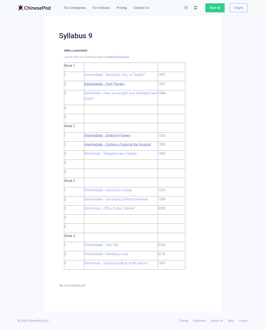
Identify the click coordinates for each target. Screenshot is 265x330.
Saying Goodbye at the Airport (125, 263)
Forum (243, 320)
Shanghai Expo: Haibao (120, 153)
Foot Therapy (115, 84)
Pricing (183, 320)
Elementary (92, 93)
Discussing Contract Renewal (127, 199)
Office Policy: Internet (119, 208)
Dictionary (199, 320)
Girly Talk (112, 245)
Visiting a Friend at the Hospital (128, 144)
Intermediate (93, 75)
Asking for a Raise (119, 190)
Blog (231, 320)
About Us (217, 320)
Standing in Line (117, 254)
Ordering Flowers (118, 135)
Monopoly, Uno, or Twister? (125, 75)
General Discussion (117, 57)
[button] (75, 8)
